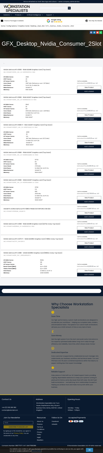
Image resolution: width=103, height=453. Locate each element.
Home (3, 26)
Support (50, 15)
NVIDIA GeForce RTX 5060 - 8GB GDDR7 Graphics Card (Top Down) (27, 98)
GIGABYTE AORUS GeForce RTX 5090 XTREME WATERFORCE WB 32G (27, 211)
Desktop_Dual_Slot (37, 26)
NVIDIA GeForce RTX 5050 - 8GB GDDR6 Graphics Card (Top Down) (27, 70)
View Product (89, 88)
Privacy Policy (36, 451)
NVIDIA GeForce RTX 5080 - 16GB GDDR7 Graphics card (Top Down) (27, 154)
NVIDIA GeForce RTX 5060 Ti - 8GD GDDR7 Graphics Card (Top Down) (28, 126)
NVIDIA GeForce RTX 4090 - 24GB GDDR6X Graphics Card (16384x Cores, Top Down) (33, 255)
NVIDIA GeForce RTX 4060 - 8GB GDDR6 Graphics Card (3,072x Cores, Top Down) (32, 226)
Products (19, 15)
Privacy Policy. (19, 437)
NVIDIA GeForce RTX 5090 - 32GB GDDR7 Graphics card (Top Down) (27, 182)
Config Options (11, 26)
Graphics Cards (23, 26)
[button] (54, 20)
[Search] (69, 8)
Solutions (8, 15)
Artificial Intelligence (35, 15)
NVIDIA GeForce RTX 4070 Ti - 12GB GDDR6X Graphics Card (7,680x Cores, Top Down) (33, 241)
